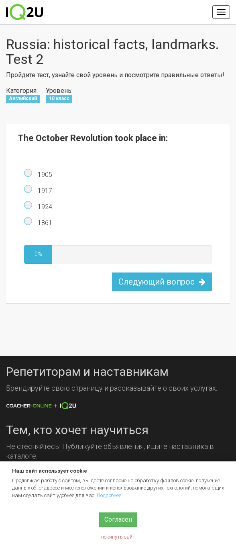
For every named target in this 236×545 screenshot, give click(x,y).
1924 (44, 207)
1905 (44, 174)
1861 (44, 223)
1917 (44, 191)
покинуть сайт (118, 537)
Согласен (118, 519)
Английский (23, 98)
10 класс (59, 98)
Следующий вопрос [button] (161, 282)
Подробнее (109, 495)
